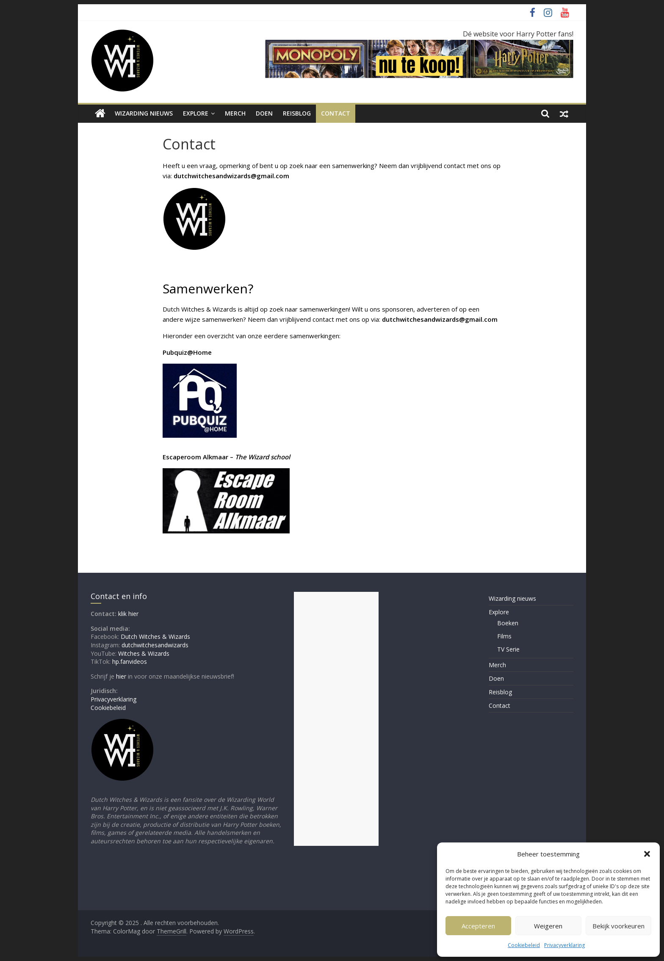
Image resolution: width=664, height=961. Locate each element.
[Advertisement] (336, 719)
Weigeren (548, 926)
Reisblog (297, 113)
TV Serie (508, 649)
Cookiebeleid (524, 945)
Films (504, 636)
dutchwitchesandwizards (155, 645)
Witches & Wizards (143, 653)
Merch (235, 113)
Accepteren (478, 926)
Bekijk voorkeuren (618, 926)
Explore (195, 113)
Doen (264, 113)
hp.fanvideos (129, 661)
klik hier (128, 614)
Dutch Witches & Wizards (155, 636)
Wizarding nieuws (144, 113)
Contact (335, 113)
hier (121, 676)
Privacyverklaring (564, 945)
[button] (647, 854)
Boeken (507, 623)
